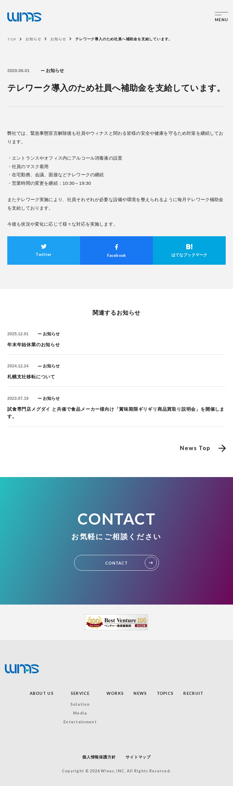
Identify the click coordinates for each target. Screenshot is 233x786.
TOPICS (165, 693)
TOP (11, 39)
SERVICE (80, 693)
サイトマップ (138, 757)
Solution (80, 704)
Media (80, 713)
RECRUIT (193, 693)
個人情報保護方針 (99, 757)
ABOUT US (42, 693)
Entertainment (80, 721)
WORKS (115, 693)
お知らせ (33, 39)
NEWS (140, 693)
